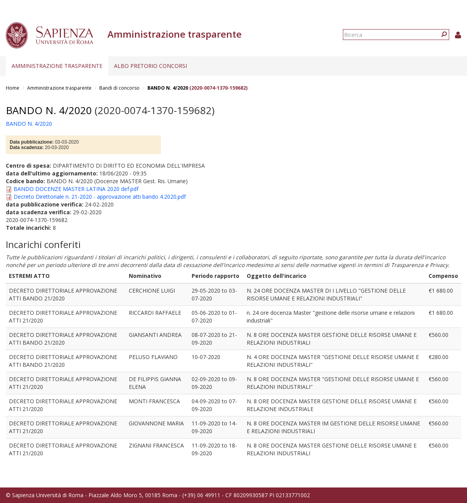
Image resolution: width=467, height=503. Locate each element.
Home (12, 88)
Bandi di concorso (119, 88)
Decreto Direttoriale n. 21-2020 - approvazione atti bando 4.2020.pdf (100, 196)
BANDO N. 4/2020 (167, 88)
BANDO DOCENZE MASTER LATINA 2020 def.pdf (76, 189)
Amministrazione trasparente (57, 65)
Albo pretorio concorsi (150, 65)
